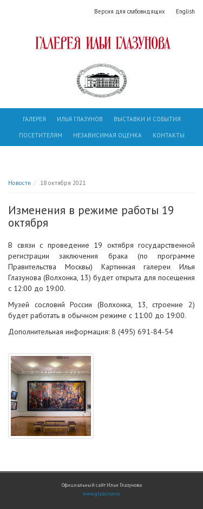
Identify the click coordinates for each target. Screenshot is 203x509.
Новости (19, 183)
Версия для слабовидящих (129, 11)
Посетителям (40, 135)
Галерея (34, 119)
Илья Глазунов (80, 119)
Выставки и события (147, 119)
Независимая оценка (107, 135)
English (185, 11)
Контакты (169, 135)
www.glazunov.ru (101, 494)
